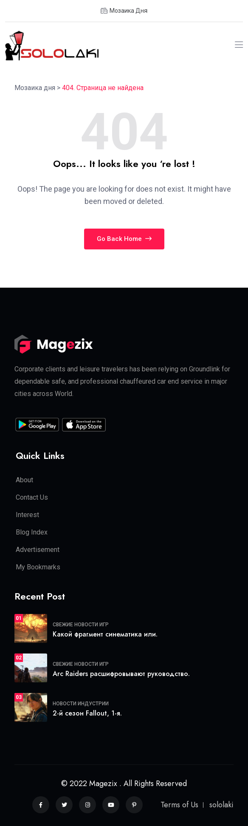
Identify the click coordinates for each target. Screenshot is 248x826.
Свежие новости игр (81, 624)
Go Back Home (124, 239)
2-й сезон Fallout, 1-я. (87, 713)
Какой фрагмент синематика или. (105, 634)
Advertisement (37, 550)
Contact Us (32, 497)
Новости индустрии (81, 703)
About (24, 480)
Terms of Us (179, 804)
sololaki (221, 804)
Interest (27, 515)
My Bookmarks (38, 567)
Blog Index (32, 532)
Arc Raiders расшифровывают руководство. (121, 674)
